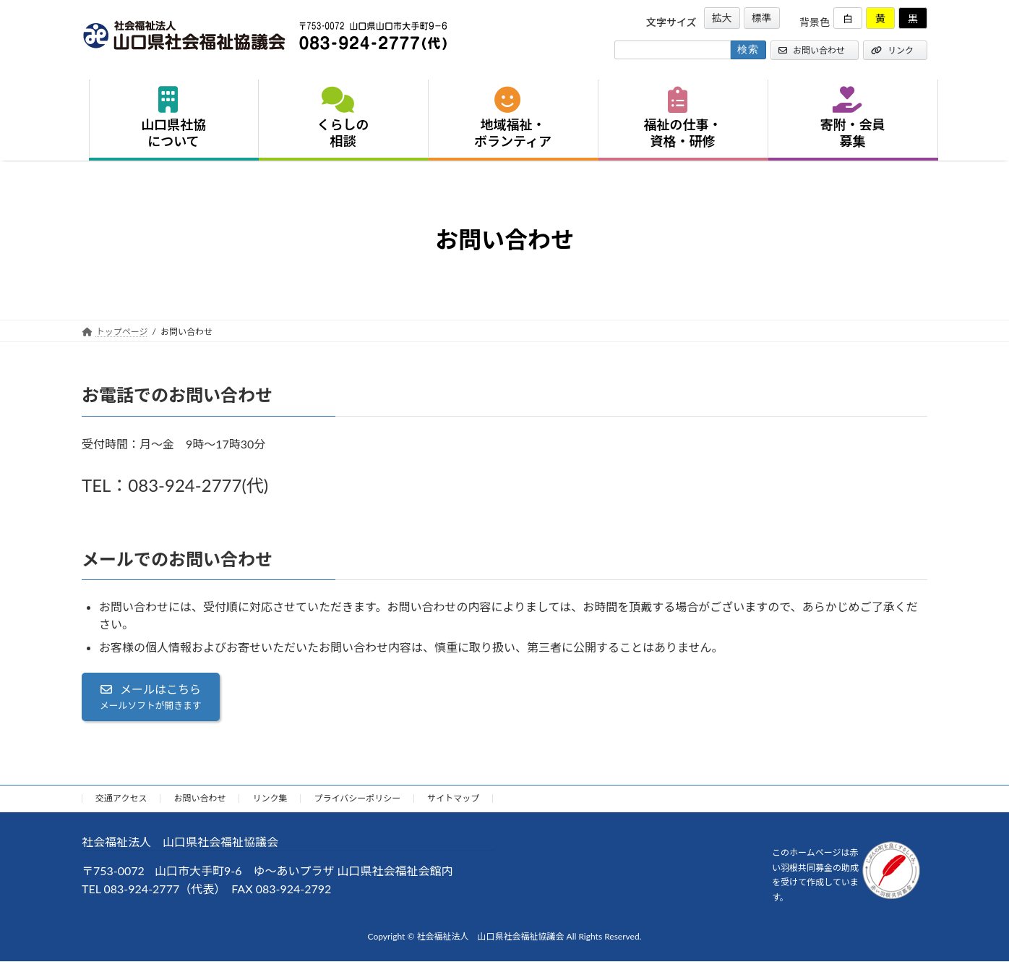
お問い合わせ (811, 50)
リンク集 (269, 798)
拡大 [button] (722, 18)
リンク (892, 50)
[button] (151, 697)
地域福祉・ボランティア (512, 118)
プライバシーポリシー (357, 798)
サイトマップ (453, 798)
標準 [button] (762, 18)
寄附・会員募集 (852, 118)
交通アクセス (121, 798)
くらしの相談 (343, 118)
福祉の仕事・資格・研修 (683, 118)
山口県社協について (173, 118)
